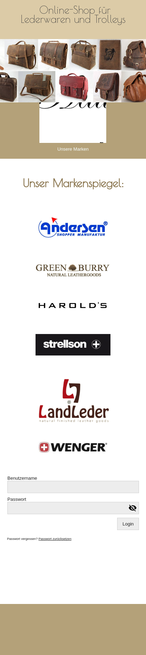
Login (128, 524)
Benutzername (22, 478)
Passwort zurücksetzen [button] (54, 539)
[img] (73, 70)
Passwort (16, 499)
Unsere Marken (73, 149)
